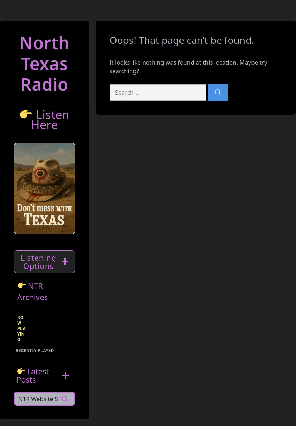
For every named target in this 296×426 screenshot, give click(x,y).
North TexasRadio (44, 63)
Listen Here (50, 120)
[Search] (218, 92)
